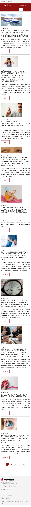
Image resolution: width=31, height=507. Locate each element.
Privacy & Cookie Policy (6, 494)
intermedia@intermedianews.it (7, 491)
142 (19, 464)
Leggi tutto (5, 51)
